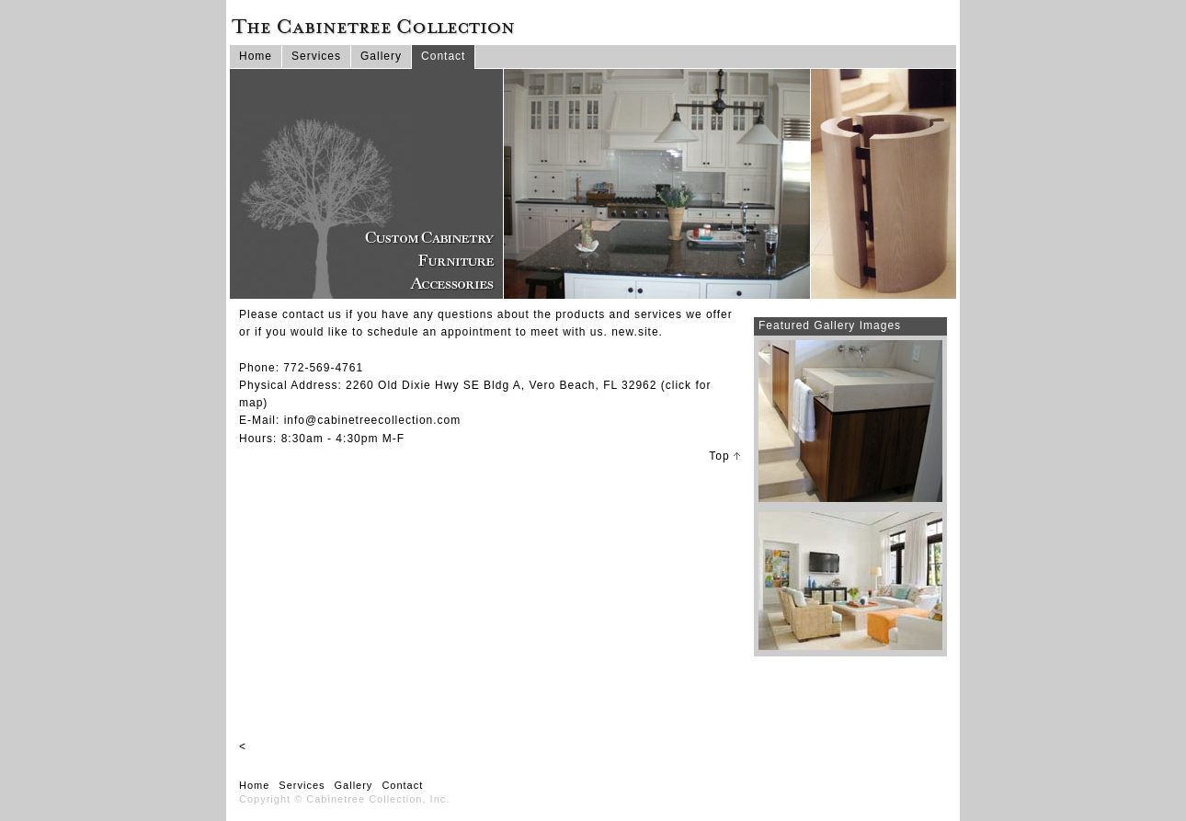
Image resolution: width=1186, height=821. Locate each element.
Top (724, 456)
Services (316, 56)
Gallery (381, 56)
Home (255, 56)
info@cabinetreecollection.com (373, 420)
